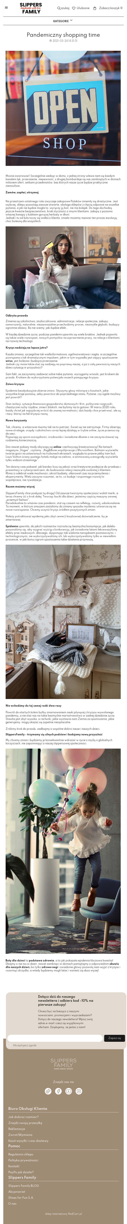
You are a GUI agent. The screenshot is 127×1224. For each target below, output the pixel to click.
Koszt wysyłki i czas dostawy (28, 1141)
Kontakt (13, 1166)
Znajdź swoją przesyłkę (25, 1123)
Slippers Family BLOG (23, 1185)
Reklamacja (16, 1129)
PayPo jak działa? (21, 1172)
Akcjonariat (16, 1191)
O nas (12, 1203)
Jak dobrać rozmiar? (23, 1117)
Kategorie (63, 20)
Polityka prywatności (23, 1160)
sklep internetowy (56, 1214)
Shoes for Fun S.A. (21, 1197)
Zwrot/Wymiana (20, 1135)
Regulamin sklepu (20, 1154)
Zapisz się (114, 1038)
